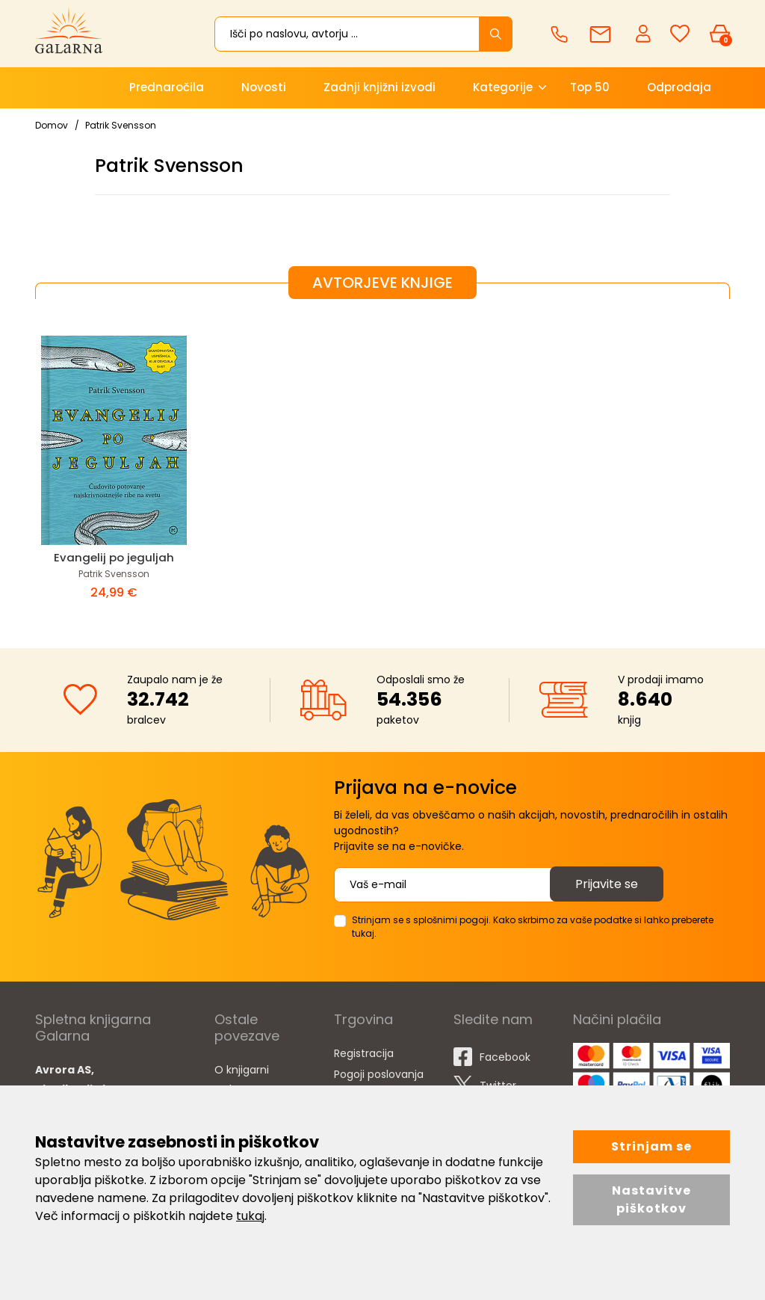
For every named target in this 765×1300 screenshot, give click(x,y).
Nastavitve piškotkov (651, 1199)
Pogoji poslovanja (379, 1074)
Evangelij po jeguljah (114, 557)
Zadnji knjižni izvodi (379, 87)
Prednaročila (166, 87)
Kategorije (503, 87)
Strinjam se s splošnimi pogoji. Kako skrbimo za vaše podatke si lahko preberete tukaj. (532, 927)
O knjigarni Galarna (241, 1079)
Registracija (364, 1053)
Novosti (263, 87)
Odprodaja (679, 87)
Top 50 (590, 87)
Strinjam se (651, 1146)
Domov (51, 125)
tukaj (250, 1215)
